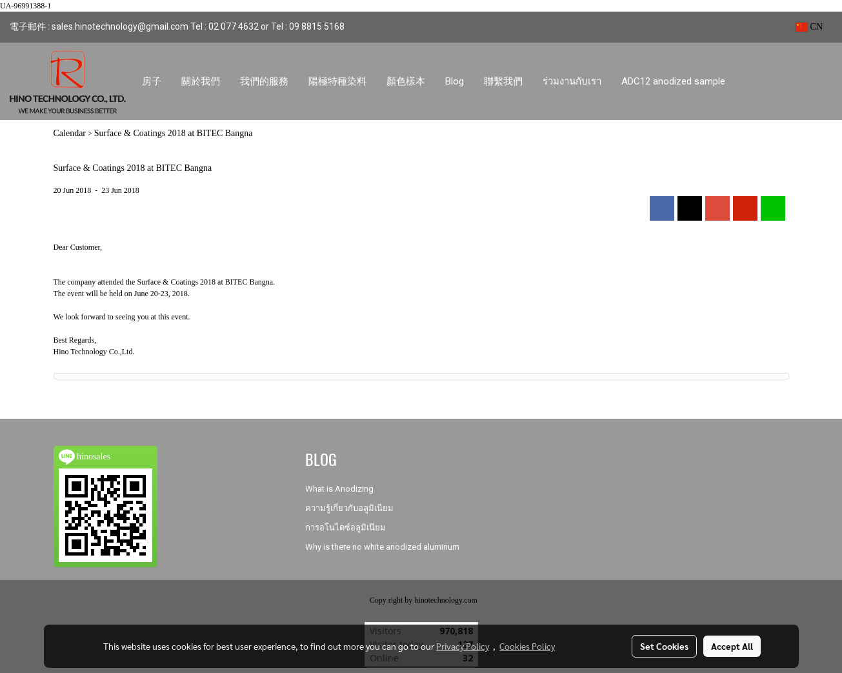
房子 (151, 81)
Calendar (70, 133)
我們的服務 (264, 81)
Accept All (732, 646)
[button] (747, 81)
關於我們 (200, 81)
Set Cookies (664, 646)
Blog (454, 81)
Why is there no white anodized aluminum (382, 547)
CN (809, 27)
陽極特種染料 (337, 81)
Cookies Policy (527, 646)
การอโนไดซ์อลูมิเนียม (345, 527)
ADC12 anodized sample (673, 81)
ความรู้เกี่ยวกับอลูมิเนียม (349, 508)
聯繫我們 (503, 81)
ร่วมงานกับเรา (572, 81)
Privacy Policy (462, 646)
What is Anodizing (339, 489)
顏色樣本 (405, 81)
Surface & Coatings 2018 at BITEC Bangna (173, 133)
